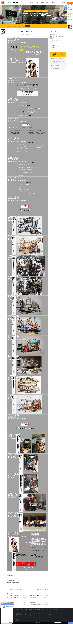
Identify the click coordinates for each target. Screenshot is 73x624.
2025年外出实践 (53, 45)
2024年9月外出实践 (32, 602)
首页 (21, 2)
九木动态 (61, 26)
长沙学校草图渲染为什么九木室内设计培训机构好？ (58, 40)
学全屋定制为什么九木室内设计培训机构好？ (14, 597)
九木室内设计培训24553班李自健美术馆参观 (36, 604)
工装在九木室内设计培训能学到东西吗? (13, 595)
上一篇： (15, 589)
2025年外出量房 (53, 47)
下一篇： (42, 589)
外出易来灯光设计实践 (54, 43)
